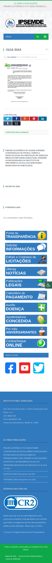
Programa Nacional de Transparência (28, 532)
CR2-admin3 (11, 57)
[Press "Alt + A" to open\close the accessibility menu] (48, 285)
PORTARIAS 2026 (12, 207)
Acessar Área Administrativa (30, 556)
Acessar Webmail (13, 559)
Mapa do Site (10, 556)
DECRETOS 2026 (12, 186)
